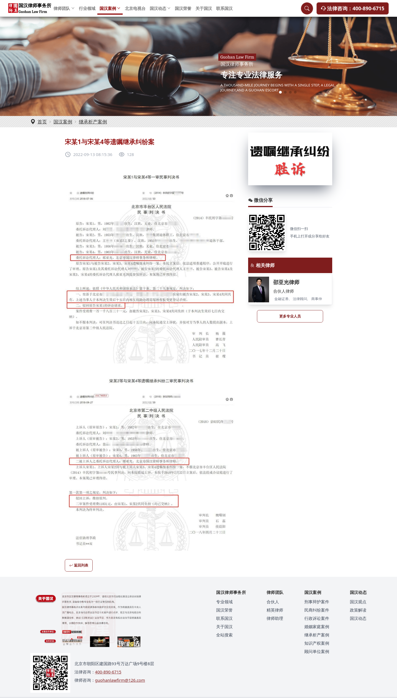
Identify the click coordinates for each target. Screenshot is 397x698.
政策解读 (358, 610)
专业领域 (224, 601)
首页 (42, 121)
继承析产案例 (93, 121)
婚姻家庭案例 (316, 626)
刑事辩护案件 (316, 601)
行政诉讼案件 (316, 618)
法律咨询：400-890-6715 (352, 10)
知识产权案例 (316, 643)
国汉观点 (358, 601)
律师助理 (275, 618)
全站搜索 (224, 635)
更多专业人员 (290, 316)
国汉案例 (110, 11)
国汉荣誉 (183, 11)
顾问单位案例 (316, 651)
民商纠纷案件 (316, 610)
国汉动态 (160, 11)
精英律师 (275, 610)
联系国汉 (224, 11)
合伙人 (273, 601)
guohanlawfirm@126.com (120, 680)
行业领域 (87, 11)
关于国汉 (203, 11)
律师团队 (64, 11)
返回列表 (78, 565)
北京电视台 (135, 11)
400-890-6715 (108, 672)
